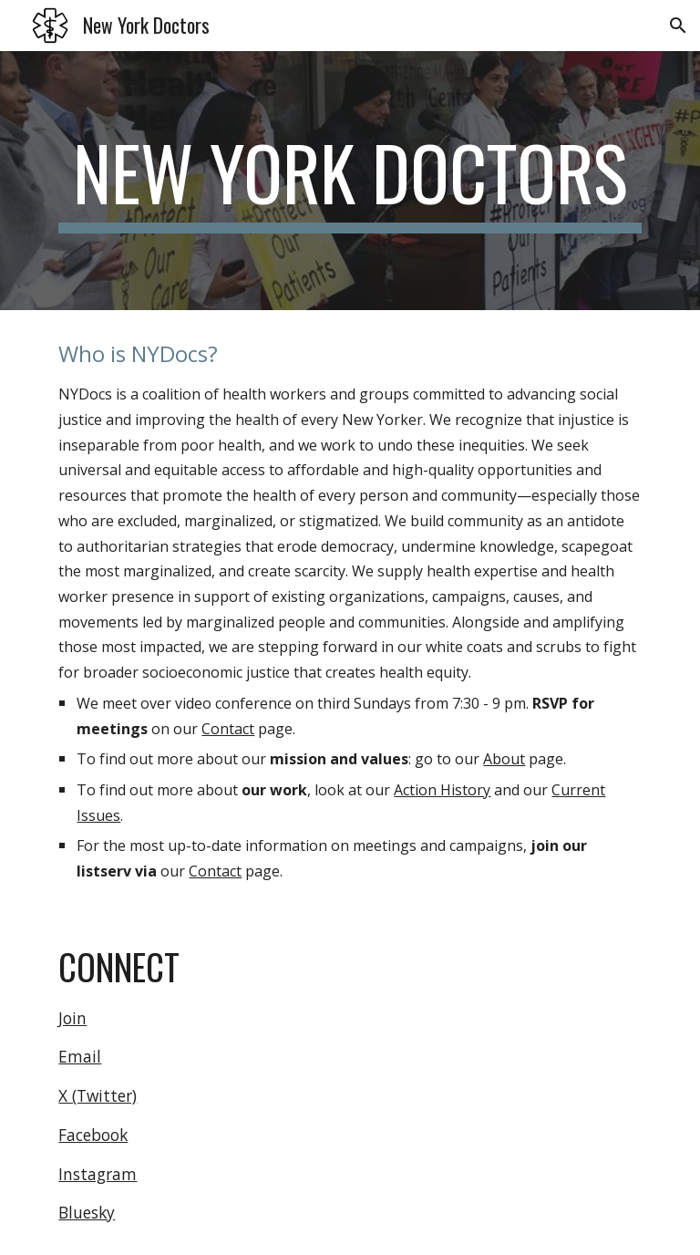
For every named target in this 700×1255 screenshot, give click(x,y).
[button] (678, 25)
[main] (349, 180)
